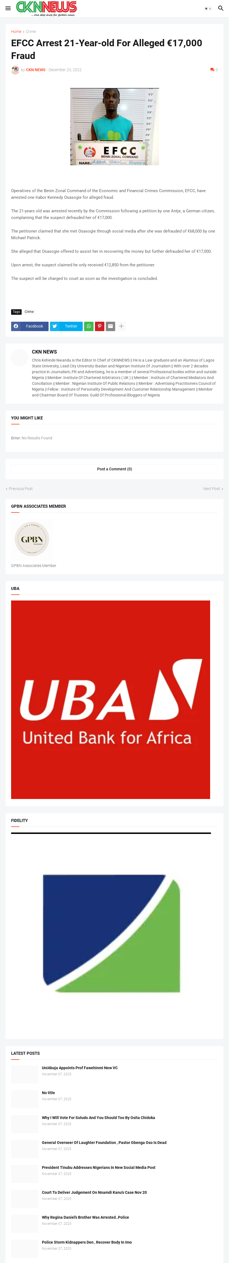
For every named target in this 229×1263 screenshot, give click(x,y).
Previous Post (21, 488)
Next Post (211, 488)
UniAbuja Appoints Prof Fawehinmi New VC (80, 1068)
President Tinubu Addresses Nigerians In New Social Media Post (98, 1167)
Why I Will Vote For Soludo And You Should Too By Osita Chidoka (98, 1117)
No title (48, 1093)
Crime (31, 32)
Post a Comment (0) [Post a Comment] (114, 469)
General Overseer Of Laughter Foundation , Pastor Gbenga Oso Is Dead (104, 1142)
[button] (7, 8)
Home (16, 32)
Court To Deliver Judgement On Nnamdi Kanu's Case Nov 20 (94, 1192)
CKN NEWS (44, 352)
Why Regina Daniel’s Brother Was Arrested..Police (85, 1217)
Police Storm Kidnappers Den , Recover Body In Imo (87, 1242)
